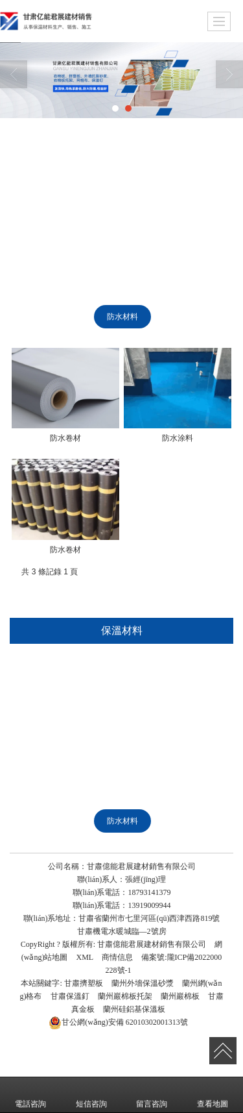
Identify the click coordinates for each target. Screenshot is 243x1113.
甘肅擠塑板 (83, 983)
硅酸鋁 (188, 226)
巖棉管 (53, 256)
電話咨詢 (30, 1094)
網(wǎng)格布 (53, 196)
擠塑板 (49, 166)
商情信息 (117, 957)
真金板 (130, 226)
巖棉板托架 (187, 196)
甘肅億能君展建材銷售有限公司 (151, 944)
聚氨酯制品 (53, 316)
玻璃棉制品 (185, 286)
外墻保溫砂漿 (176, 166)
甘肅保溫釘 (70, 996)
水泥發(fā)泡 (110, 286)
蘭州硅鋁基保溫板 (134, 1009)
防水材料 (122, 316)
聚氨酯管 (180, 256)
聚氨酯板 (114, 256)
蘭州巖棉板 (180, 996)
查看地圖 (212, 1094)
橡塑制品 (187, 316)
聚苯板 (43, 286)
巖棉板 (107, 166)
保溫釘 (121, 196)
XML (84, 957)
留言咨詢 (151, 1094)
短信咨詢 (91, 1094)
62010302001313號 (118, 1022)
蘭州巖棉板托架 (125, 996)
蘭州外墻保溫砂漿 (142, 983)
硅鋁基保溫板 (61, 226)
